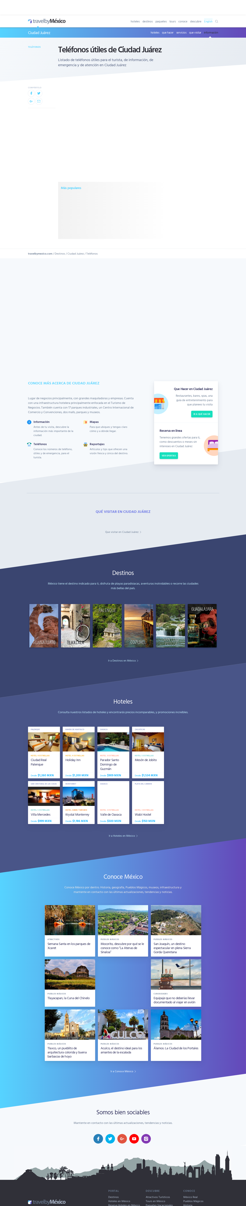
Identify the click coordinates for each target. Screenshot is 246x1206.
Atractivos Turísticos (158, 1197)
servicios (181, 32)
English (208, 21)
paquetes (161, 21)
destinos (147, 21)
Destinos (60, 253)
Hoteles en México (119, 1201)
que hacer (168, 32)
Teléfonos (34, 47)
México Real (190, 1197)
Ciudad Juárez (39, 32)
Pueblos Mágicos (193, 1201)
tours (172, 21)
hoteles (135, 21)
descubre (195, 21)
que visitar (195, 32)
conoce (182, 21)
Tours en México (155, 1201)
